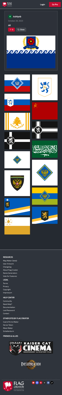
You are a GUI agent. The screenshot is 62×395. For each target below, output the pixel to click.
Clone (21, 30)
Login (42, 4)
